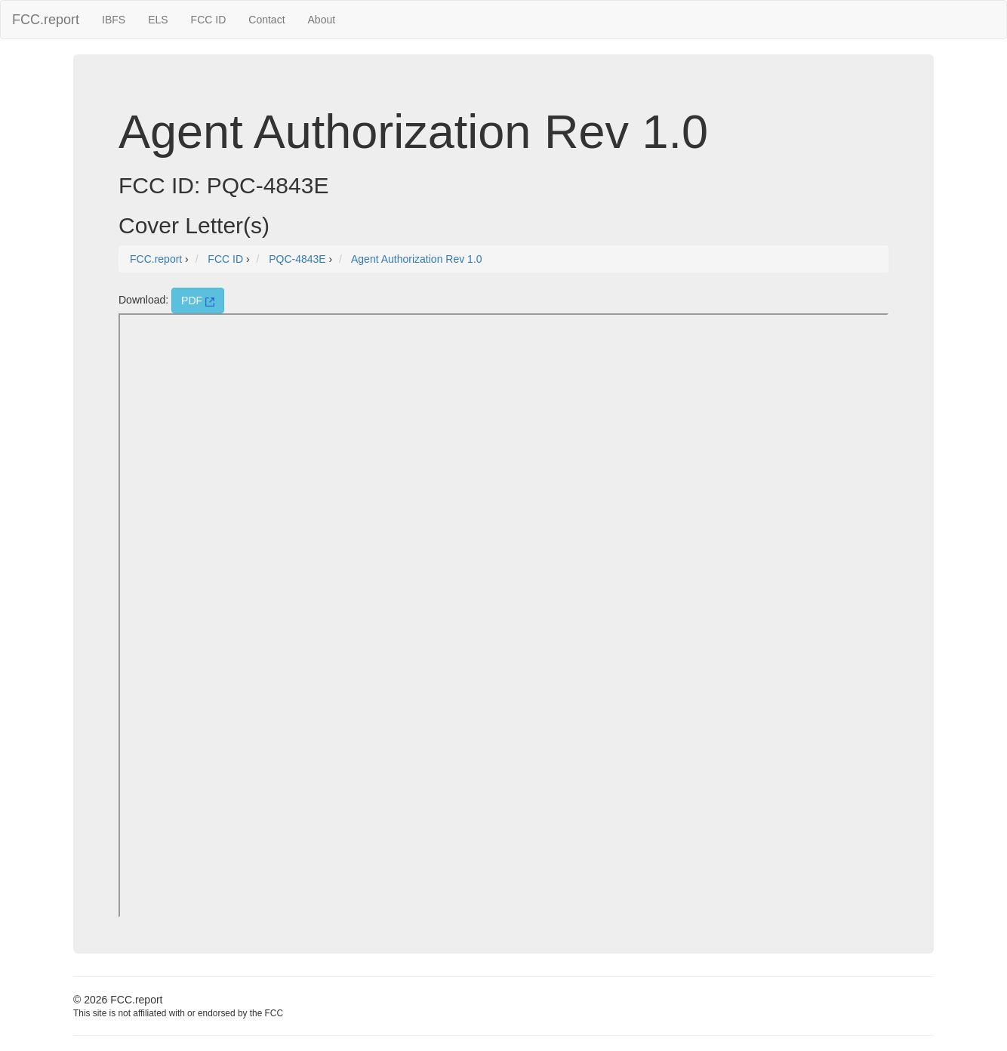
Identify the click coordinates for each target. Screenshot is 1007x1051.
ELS (158, 20)
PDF (197, 300)
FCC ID (208, 20)
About (322, 20)
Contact (266, 20)
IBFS (113, 20)
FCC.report (45, 19)
